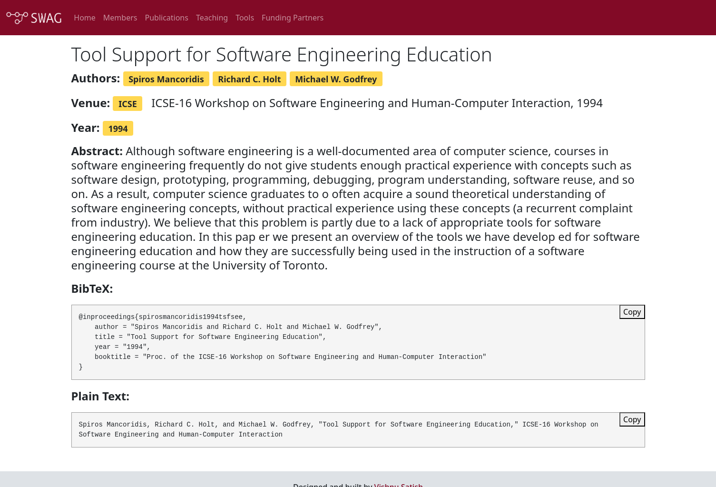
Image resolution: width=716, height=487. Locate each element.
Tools (244, 17)
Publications (166, 17)
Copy (632, 312)
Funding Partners (293, 17)
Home (85, 17)
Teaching (212, 17)
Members (120, 17)
